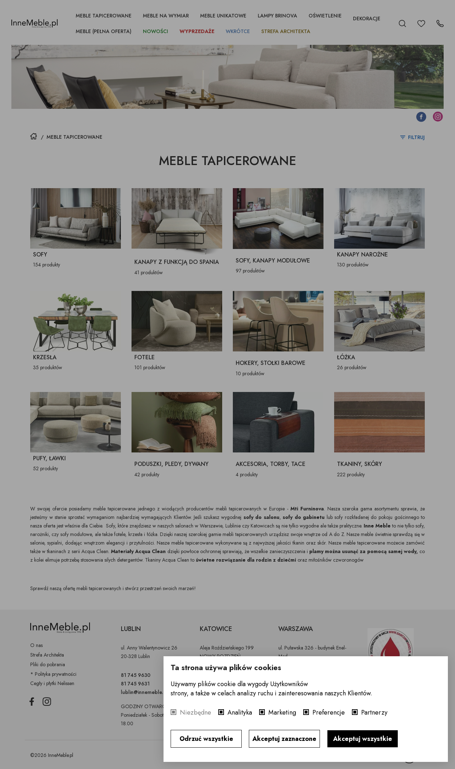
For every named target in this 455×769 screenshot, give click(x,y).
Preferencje (328, 712)
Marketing (282, 712)
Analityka (240, 712)
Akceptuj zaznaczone (284, 738)
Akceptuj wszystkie (362, 738)
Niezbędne (195, 712)
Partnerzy (374, 712)
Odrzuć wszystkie (206, 738)
